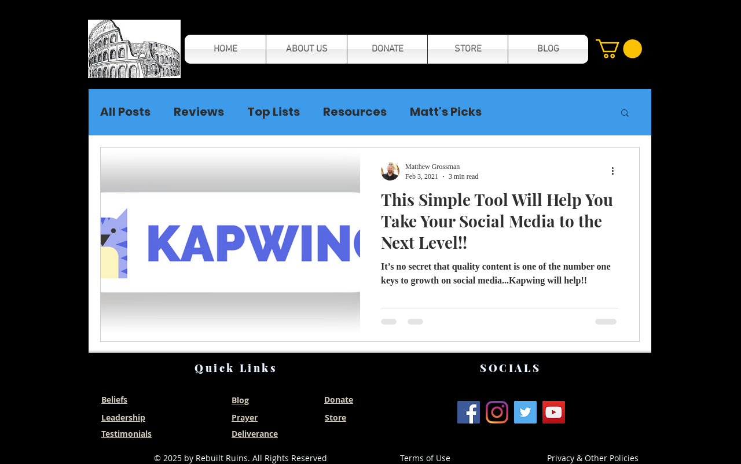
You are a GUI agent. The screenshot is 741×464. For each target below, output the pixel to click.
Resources (355, 112)
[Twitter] (525, 412)
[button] (134, 49)
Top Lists (273, 112)
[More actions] (616, 171)
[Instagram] (497, 412)
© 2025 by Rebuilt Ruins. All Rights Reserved (240, 457)
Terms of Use (425, 457)
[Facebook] (468, 412)
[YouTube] (553, 412)
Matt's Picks (446, 112)
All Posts (125, 112)
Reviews (199, 112)
